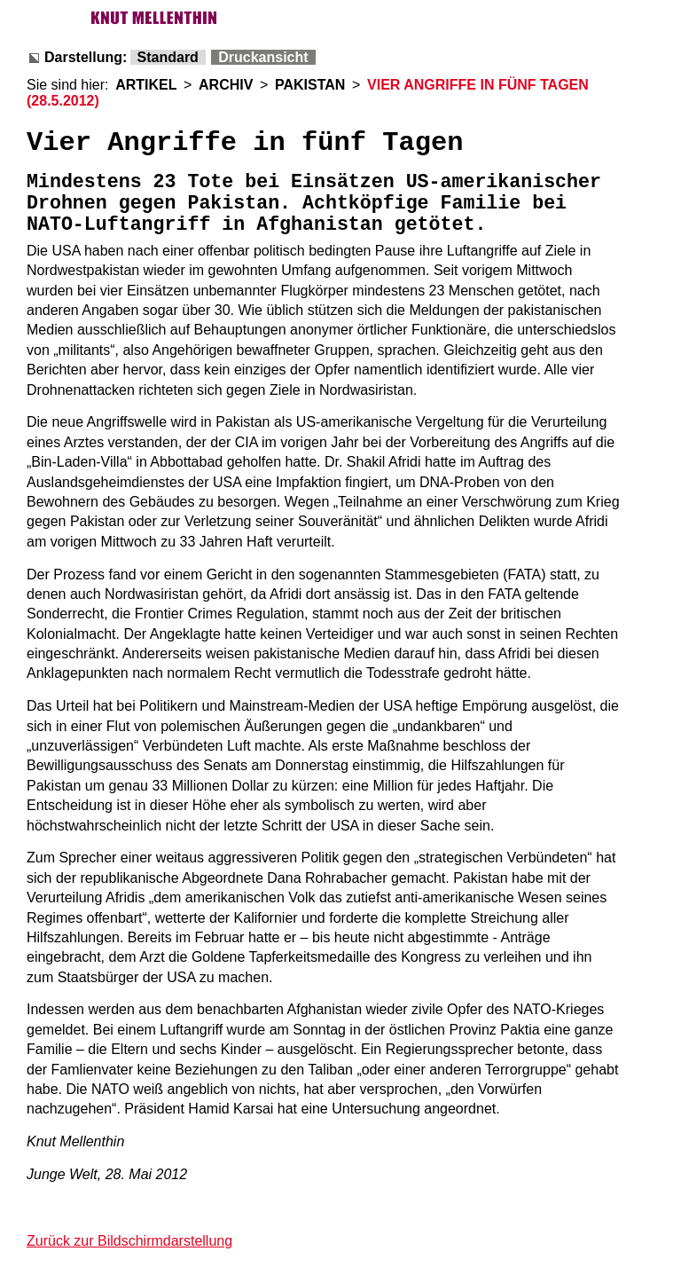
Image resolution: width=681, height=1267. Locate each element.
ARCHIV (226, 84)
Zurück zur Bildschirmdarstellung (129, 1240)
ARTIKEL (145, 84)
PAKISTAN (310, 84)
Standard (168, 57)
